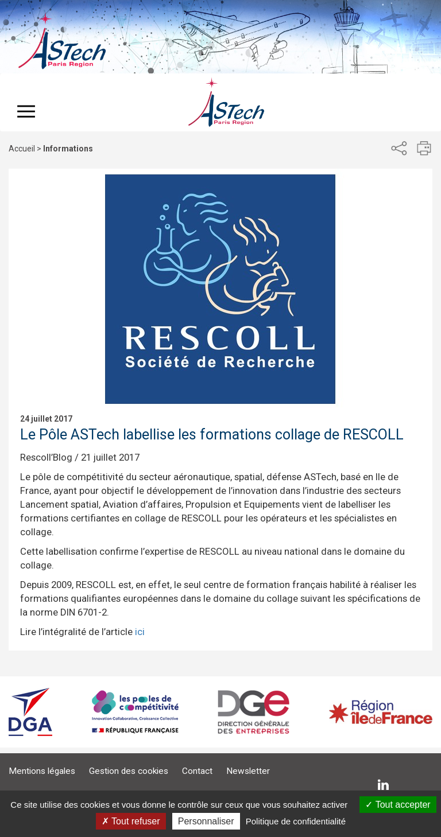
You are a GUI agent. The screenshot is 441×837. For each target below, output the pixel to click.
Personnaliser (206, 821)
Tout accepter (397, 804)
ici (140, 631)
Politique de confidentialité (296, 821)
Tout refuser (131, 821)
